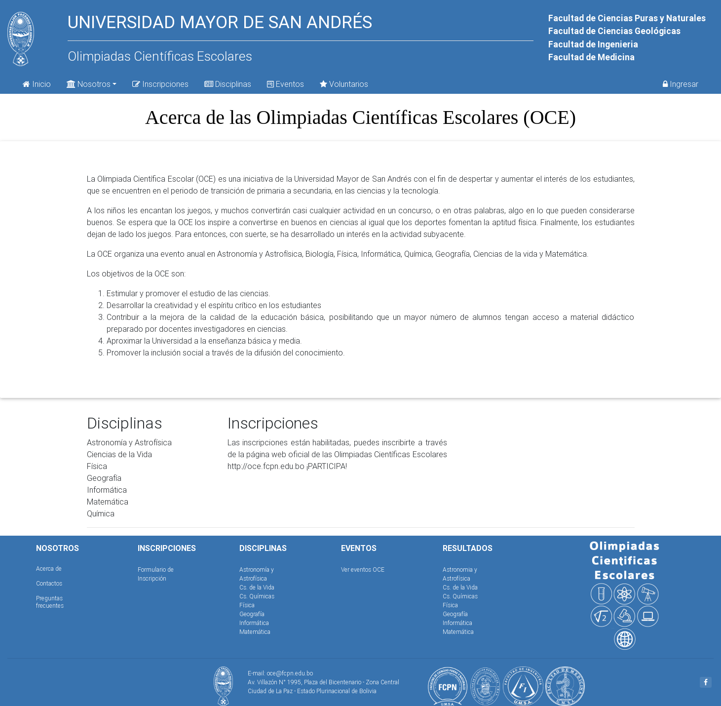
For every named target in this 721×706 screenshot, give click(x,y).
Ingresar (680, 84)
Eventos (285, 84)
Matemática (254, 631)
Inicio (37, 84)
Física (247, 605)
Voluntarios (344, 84)
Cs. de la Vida (256, 587)
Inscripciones (160, 84)
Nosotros (89, 83)
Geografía (252, 614)
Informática (254, 623)
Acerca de (49, 568)
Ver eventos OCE (362, 569)
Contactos (49, 583)
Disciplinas (227, 84)
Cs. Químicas (256, 596)
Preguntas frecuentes (50, 601)
